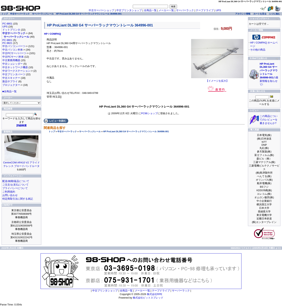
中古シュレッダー (12, 63)
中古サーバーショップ (101, 10)
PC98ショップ (149, 113)
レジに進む (274, 14)
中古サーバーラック (67, 131)
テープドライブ (205, 10)
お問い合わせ (10, 195)
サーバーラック (185, 10)
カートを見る (259, 14)
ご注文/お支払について (15, 184)
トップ (52, 131)
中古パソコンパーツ (13, 46)
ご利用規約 (8, 191)
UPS (218, 10)
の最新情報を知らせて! (269, 74)
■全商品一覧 (9, 91)
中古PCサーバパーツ (14, 53)
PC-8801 (7, 23)
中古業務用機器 (11, 60)
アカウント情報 (242, 14)
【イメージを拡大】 (217, 79)
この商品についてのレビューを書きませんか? (268, 120)
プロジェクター (11, 84)
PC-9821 (7, 43)
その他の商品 (257, 49)
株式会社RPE (154, 294)
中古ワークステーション (16, 70)
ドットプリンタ (11, 29)
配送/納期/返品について (15, 181)
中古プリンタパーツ (13, 74)
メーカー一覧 (166, 10)
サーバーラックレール (90, 131)
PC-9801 (7, 40)
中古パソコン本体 (12, 49)
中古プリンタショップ (129, 10)
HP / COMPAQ (52, 33)
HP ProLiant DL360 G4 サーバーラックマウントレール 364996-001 (136, 131)
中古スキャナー (11, 77)
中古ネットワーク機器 (15, 67)
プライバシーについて (15, 188)
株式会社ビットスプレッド (148, 297)
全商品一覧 (150, 10)
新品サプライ (10, 81)
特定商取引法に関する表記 (17, 198)
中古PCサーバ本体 (13, 56)
